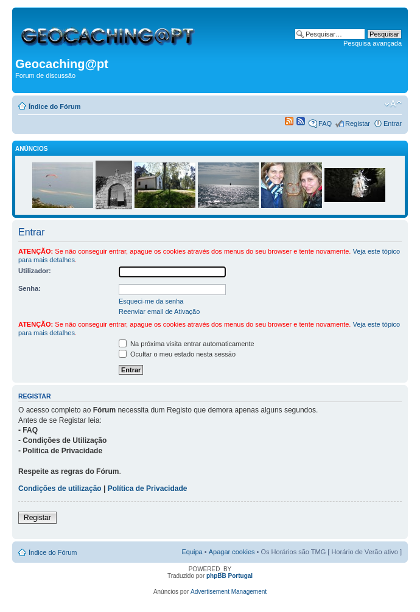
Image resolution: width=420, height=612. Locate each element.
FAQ (325, 123)
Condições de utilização (60, 488)
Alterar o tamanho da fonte (393, 104)
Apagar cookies (232, 551)
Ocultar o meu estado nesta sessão (177, 354)
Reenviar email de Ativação (159, 311)
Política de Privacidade (147, 488)
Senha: (29, 288)
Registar (357, 123)
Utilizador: (34, 270)
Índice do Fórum (55, 106)
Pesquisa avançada (372, 43)
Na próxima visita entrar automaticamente (186, 343)
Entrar (392, 123)
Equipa (191, 551)
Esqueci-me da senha (151, 301)
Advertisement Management (229, 591)
